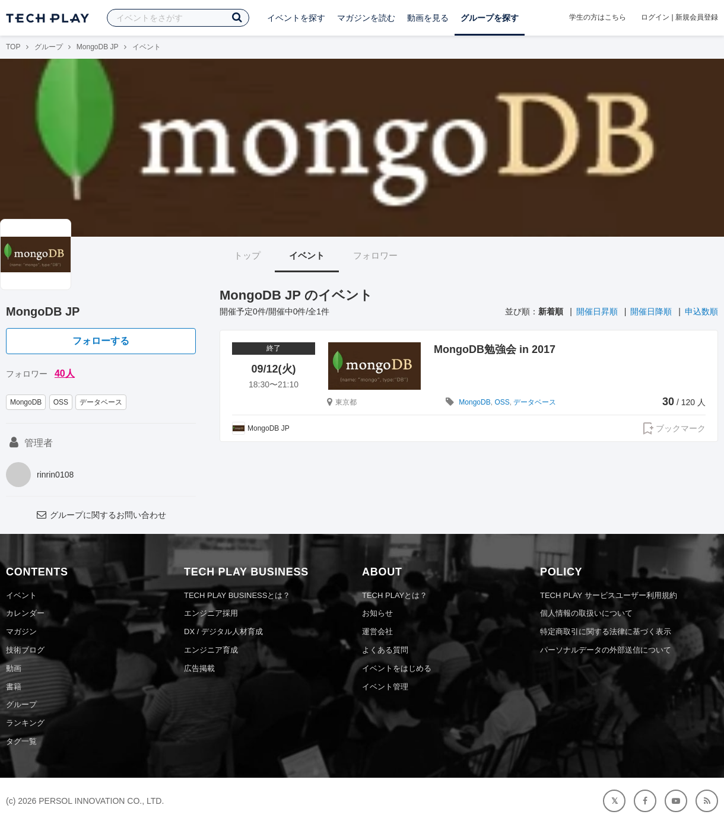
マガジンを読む (366, 18)
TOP (13, 47)
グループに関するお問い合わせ (101, 515)
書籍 (13, 686)
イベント (307, 255)
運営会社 (377, 631)
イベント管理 (385, 686)
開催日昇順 (597, 311)
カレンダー (25, 613)
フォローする (100, 341)
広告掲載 (199, 668)
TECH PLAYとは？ (394, 595)
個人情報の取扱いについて (586, 613)
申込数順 (701, 311)
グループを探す (490, 18)
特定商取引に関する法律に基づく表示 (605, 631)
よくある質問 (385, 649)
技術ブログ (25, 649)
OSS (60, 402)
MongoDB (26, 402)
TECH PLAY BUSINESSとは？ (237, 595)
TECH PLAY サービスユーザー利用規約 (608, 595)
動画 (13, 668)
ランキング (25, 722)
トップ (247, 255)
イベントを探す (296, 18)
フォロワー (375, 255)
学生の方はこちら (597, 17)
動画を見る (428, 18)
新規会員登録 (696, 17)
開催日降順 (651, 311)
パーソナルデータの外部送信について (605, 649)
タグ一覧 (21, 741)
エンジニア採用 (211, 613)
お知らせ (377, 613)
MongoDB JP (98, 47)
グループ (48, 47)
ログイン (655, 17)
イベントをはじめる (396, 668)
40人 (65, 373)
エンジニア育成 (211, 649)
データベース (101, 402)
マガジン (21, 631)
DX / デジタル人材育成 (223, 631)
